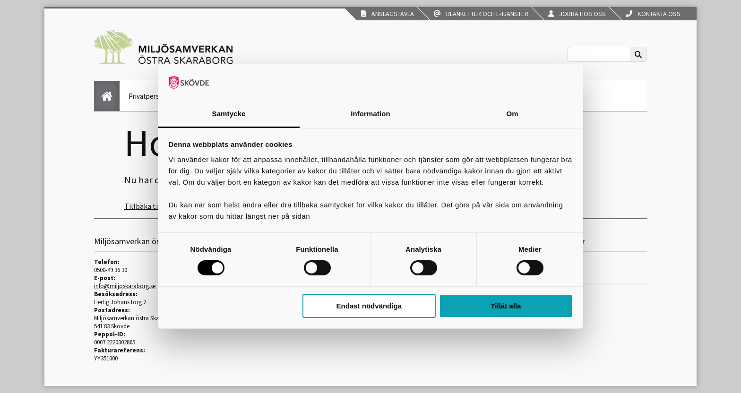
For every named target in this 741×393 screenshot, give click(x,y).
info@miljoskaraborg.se (124, 286)
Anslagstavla (387, 13)
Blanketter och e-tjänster (481, 13)
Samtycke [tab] (229, 114)
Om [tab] (512, 114)
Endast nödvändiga (369, 306)
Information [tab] (370, 114)
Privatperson (148, 96)
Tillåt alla (506, 306)
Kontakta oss (653, 13)
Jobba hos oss (577, 13)
